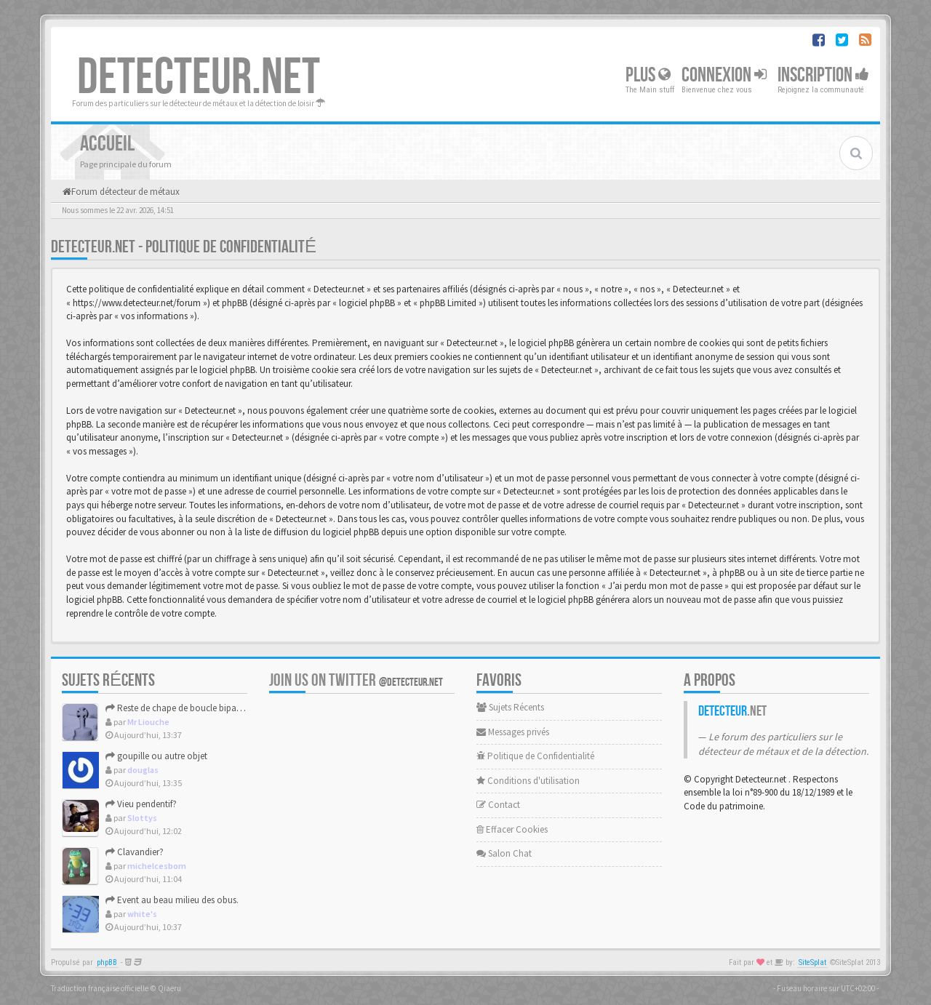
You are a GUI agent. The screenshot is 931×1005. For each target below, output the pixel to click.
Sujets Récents (510, 707)
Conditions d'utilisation (528, 780)
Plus (648, 75)
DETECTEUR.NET (198, 77)
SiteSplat (812, 962)
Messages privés (512, 732)
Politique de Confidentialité (535, 756)
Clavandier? (134, 852)
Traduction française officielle (99, 988)
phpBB (107, 962)
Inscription (823, 75)
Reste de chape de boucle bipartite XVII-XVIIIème (205, 708)
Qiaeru (169, 988)
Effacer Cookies (512, 829)
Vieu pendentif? (141, 804)
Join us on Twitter (356, 680)
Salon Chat (504, 853)
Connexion (724, 75)
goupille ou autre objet (156, 756)
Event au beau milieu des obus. (172, 900)
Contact (498, 804)
